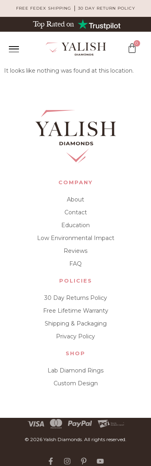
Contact (75, 212)
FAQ (75, 263)
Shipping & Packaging (76, 323)
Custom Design (76, 383)
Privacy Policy (75, 336)
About (75, 199)
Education (75, 225)
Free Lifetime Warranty (75, 310)
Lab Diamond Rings (75, 370)
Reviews (75, 250)
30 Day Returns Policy (75, 297)
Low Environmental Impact (75, 238)
